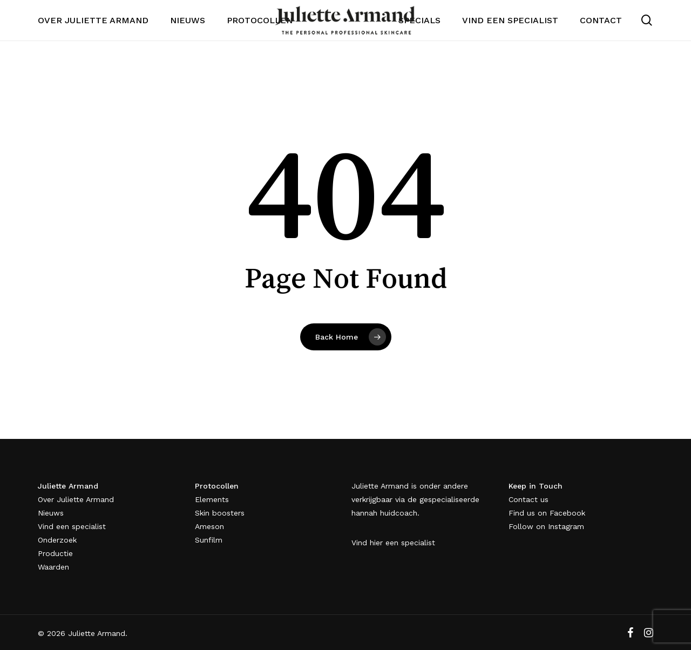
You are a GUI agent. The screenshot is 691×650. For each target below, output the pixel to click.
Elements (212, 499)
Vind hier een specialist (393, 542)
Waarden (53, 567)
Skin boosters (220, 513)
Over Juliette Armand (76, 499)
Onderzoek (57, 540)
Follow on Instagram (546, 526)
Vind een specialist (72, 526)
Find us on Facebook (547, 513)
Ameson (209, 526)
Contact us (528, 499)
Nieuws (51, 513)
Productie (55, 553)
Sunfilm (208, 540)
